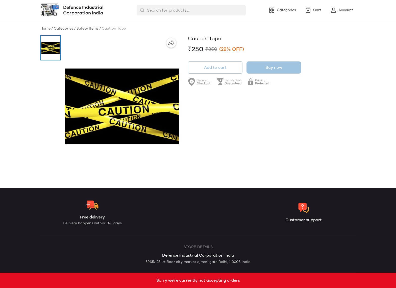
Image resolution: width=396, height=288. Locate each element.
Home (45, 28)
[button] (50, 47)
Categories (63, 28)
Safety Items (87, 28)
